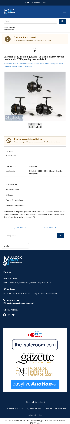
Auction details (12, 189)
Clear (40, 415)
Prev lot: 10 (19, 227)
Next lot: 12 (50, 227)
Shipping (9, 195)
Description (11, 184)
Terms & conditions (14, 200)
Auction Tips (60, 409)
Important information (15, 205)
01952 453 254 (40, 2)
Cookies (48, 409)
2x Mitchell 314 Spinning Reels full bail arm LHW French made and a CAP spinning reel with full (34, 58)
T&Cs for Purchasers (14, 409)
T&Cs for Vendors (33, 409)
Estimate (9, 152)
